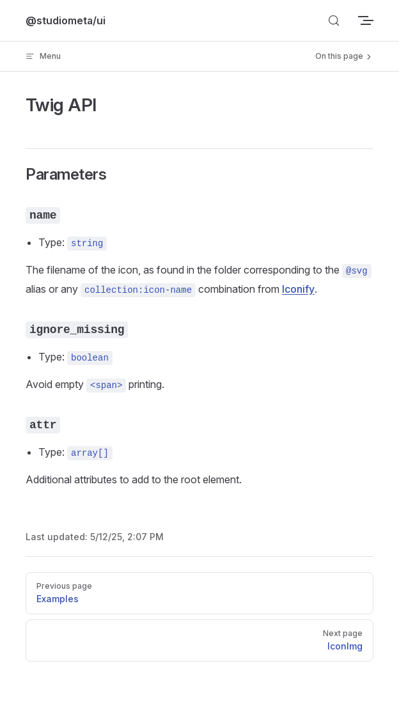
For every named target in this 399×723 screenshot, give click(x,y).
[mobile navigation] (368, 20)
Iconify (298, 289)
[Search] (334, 20)
